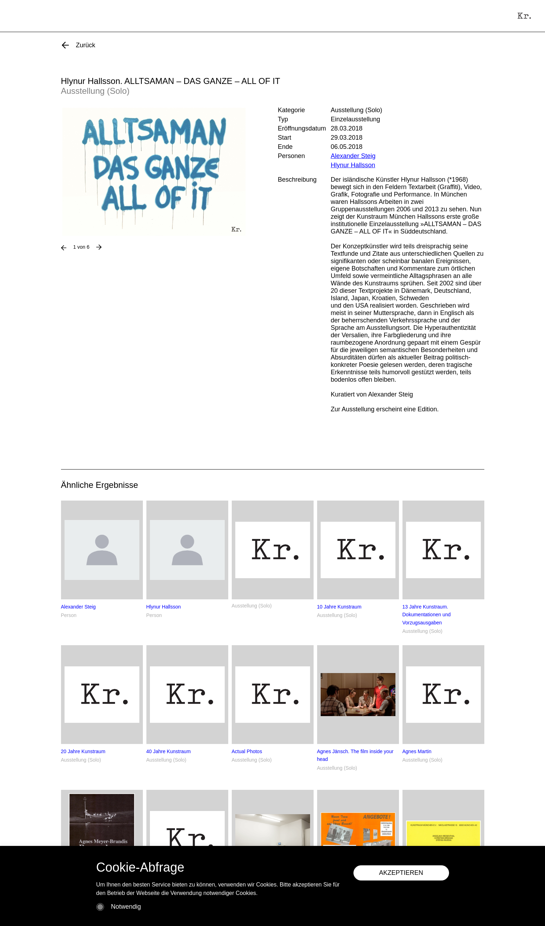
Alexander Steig (353, 155)
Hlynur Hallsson (353, 165)
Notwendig (126, 906)
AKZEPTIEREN (402, 872)
